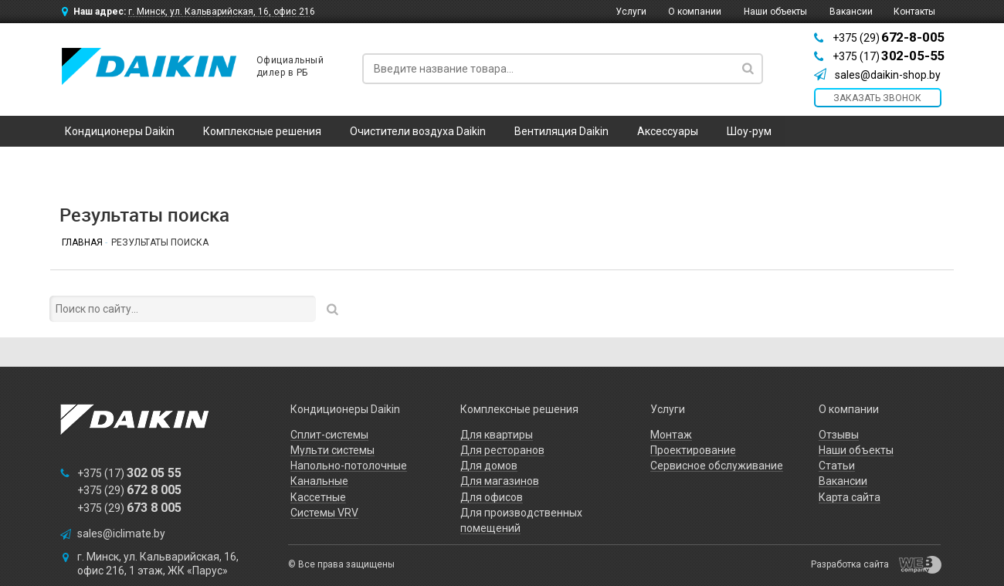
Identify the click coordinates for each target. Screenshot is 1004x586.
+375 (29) (889, 38)
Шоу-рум (749, 131)
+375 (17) (889, 56)
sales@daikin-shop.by (888, 75)
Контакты (914, 11)
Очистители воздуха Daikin (418, 131)
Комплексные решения (262, 131)
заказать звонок (877, 98)
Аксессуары (667, 131)
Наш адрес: (194, 11)
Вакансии (851, 11)
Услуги (631, 11)
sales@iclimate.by (121, 533)
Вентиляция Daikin (561, 131)
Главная (82, 242)
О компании (694, 11)
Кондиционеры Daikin (120, 131)
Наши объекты (775, 11)
